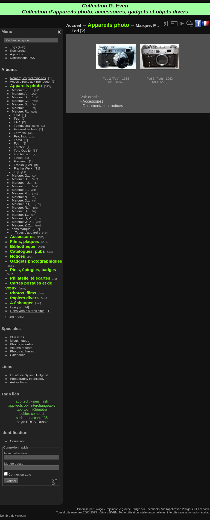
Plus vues (17, 337)
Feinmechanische (26, 125)
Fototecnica (22, 154)
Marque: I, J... (22, 182)
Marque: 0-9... (22, 90)
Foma (18, 140)
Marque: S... (21, 211)
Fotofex (19, 147)
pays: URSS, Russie (32, 422)
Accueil (73, 25)
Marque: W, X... (23, 221)
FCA (17, 115)
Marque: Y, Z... (22, 225)
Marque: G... (21, 175)
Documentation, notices (103, 106)
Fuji (16, 172)
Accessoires (93, 101)
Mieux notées (19, 340)
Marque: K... (21, 186)
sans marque (21, 229)
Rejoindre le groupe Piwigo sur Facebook (132, 509)
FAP (17, 122)
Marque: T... (20, 214)
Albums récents (21, 347)
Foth (17, 143)
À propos (16, 54)
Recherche (18, 50)
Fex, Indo (20, 136)
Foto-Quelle (22, 150)
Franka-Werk (23, 168)
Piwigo (98, 509)
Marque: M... (21, 193)
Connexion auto (17, 474)
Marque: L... (20, 189)
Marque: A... (20, 93)
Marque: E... (21, 108)
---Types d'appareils (26, 232)
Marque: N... (21, 197)
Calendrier (17, 355)
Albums (9, 69)
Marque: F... (20, 111)
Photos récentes (21, 344)
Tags (13, 47)
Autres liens (18, 382)
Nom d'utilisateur (16, 453)
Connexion (17, 441)
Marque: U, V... (22, 218)
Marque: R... (21, 207)
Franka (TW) (23, 164)
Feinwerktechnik (25, 129)
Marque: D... (21, 104)
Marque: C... (21, 100)
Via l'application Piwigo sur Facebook (185, 509)
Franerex (20, 161)
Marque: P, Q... (22, 204)
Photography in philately (27, 378)
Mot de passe (14, 463)
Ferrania (20, 132)
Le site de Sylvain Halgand (29, 375)
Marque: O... (21, 200)
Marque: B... (21, 97)
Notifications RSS (22, 57)
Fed (17, 118)
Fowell (18, 157)
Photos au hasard (22, 351)
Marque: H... (21, 179)
